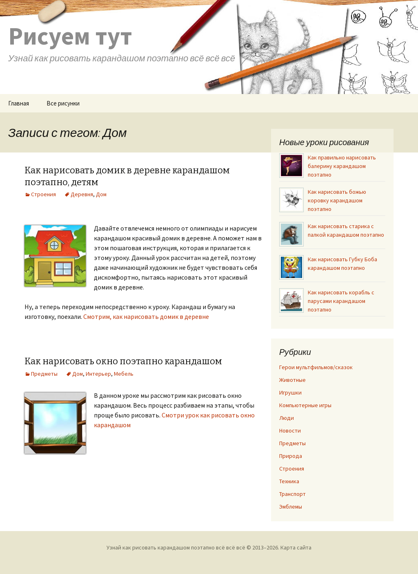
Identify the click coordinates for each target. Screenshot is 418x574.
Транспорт (292, 494)
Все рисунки (63, 103)
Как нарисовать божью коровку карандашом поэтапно (337, 200)
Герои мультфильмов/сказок (316, 367)
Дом (101, 194)
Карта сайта (295, 547)
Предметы (44, 373)
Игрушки (290, 392)
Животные (292, 379)
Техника (289, 481)
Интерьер (98, 373)
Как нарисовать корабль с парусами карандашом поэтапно (341, 301)
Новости (290, 430)
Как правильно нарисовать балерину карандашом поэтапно (342, 166)
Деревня (82, 194)
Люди (286, 418)
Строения (43, 194)
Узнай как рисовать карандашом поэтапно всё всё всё (176, 547)
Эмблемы (290, 506)
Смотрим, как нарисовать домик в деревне (146, 316)
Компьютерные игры (305, 405)
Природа (290, 456)
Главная (18, 103)
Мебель (123, 373)
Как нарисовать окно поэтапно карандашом (123, 361)
